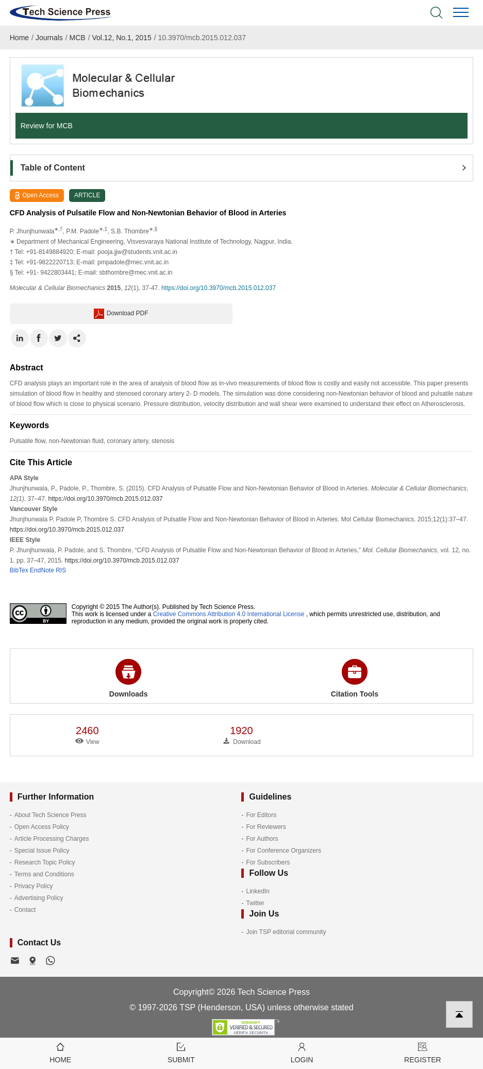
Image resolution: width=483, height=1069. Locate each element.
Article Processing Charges (51, 838)
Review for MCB (47, 126)
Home (19, 37)
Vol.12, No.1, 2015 (121, 37)
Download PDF (121, 314)
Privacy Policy (33, 886)
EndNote (42, 570)
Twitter (255, 903)
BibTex (19, 570)
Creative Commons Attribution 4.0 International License (229, 614)
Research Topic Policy (44, 862)
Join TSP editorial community (286, 932)
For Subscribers (268, 862)
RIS (61, 570)
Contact (25, 909)
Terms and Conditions (44, 874)
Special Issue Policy (42, 850)
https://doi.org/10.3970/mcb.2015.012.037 (218, 288)
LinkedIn (257, 891)
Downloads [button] (128, 678)
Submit (181, 1052)
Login (302, 1052)
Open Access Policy (41, 826)
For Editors (261, 815)
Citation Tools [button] (354, 678)
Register (422, 1052)
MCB (78, 37)
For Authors (262, 838)
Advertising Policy (38, 898)
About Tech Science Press (50, 815)
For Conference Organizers (283, 850)
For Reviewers (266, 826)
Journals (49, 37)
